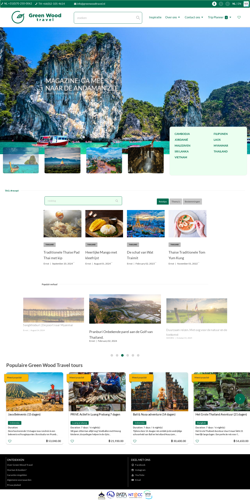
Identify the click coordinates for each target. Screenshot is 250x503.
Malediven (182, 145)
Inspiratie (155, 17)
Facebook (140, 464)
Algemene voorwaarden (19, 479)
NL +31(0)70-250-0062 (18, 3)
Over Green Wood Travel (20, 464)
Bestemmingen (192, 201)
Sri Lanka (182, 151)
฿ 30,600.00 (178, 440)
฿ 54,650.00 (241, 440)
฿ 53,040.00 (53, 440)
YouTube (139, 475)
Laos (217, 139)
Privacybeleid (14, 484)
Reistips (163, 201)
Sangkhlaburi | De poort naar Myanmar (48, 325)
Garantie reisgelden (17, 475)
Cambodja (182, 133)
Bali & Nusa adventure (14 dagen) (154, 414)
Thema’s (175, 201)
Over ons (173, 17)
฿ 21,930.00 (116, 440)
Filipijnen (221, 133)
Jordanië (181, 139)
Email (138, 479)
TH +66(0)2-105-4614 (51, 3)
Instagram (140, 469)
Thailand (221, 151)
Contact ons (194, 17)
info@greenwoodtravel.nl (91, 3)
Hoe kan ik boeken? (17, 469)
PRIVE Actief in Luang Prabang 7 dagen (96, 414)
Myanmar (221, 145)
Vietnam (181, 157)
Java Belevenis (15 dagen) (24, 414)
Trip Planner (220, 17)
